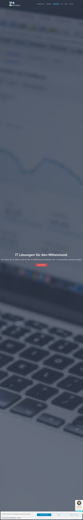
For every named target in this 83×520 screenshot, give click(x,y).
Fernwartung (71, 3)
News (62, 3)
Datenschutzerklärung (12, 517)
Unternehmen (56, 3)
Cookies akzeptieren (44, 514)
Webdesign (49, 3)
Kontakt (66, 3)
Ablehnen (59, 514)
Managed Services (40, 3)
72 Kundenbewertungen (79, 511)
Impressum (19, 517)
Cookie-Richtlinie (5, 517)
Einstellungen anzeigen (74, 514)
